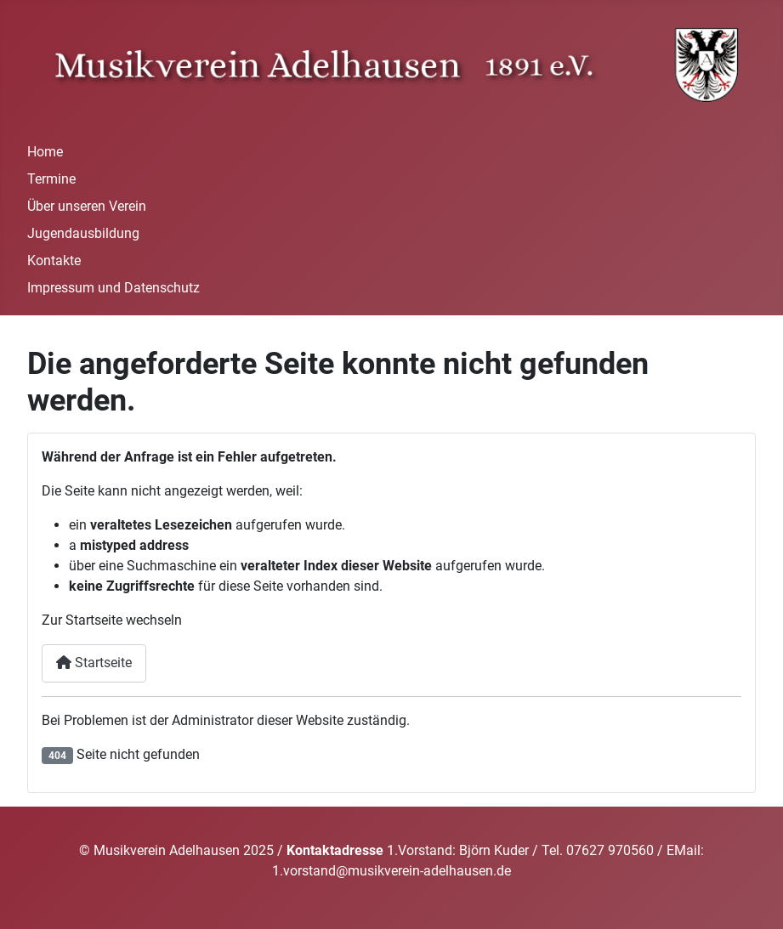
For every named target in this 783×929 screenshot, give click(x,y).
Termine (51, 179)
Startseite (94, 662)
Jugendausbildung (83, 233)
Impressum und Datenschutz (113, 288)
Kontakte (54, 260)
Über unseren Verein (86, 206)
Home (45, 152)
